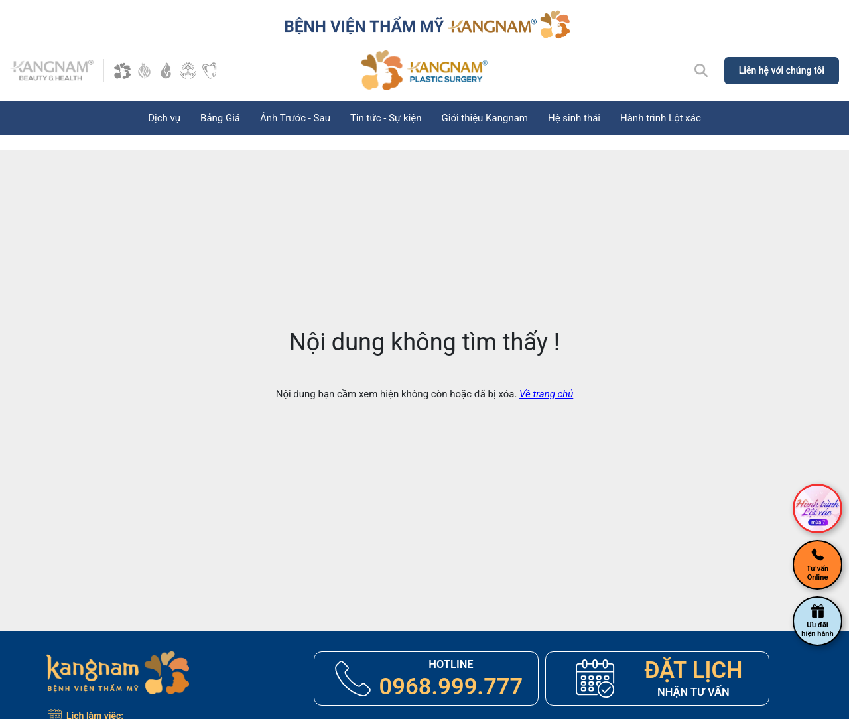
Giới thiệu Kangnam (485, 118)
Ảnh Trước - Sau (295, 118)
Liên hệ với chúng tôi (781, 70)
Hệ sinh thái (574, 118)
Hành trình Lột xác (660, 118)
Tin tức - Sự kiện (386, 118)
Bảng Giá (220, 118)
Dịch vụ (164, 118)
